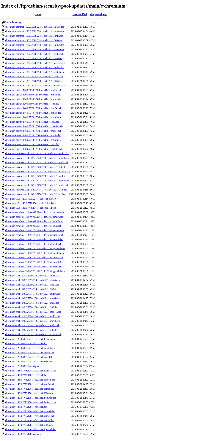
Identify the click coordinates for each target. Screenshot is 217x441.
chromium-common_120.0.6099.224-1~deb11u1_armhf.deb (34, 36)
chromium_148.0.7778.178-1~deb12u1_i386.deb (29, 393)
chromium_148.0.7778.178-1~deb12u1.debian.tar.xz (30, 370)
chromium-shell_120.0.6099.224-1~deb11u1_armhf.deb (32, 284)
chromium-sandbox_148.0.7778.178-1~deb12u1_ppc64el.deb (35, 248)
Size (92, 14)
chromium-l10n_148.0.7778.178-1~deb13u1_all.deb (30, 207)
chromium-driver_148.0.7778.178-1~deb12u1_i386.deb (32, 122)
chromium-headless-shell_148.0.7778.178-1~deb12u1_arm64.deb (37, 158)
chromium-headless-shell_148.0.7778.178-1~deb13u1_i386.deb (36, 189)
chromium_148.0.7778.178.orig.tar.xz (23, 434)
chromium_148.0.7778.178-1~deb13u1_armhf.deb (29, 420)
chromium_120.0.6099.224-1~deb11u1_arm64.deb (29, 352)
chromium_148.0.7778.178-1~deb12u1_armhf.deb (29, 388)
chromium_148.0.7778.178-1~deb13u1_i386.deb (29, 425)
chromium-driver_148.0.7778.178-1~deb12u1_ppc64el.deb (34, 126)
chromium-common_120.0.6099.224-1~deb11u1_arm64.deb (34, 31)
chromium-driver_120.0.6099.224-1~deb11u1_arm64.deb (33, 94)
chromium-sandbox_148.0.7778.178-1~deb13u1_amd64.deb (34, 253)
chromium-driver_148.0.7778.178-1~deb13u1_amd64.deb (33, 131)
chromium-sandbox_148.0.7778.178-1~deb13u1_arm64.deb (34, 257)
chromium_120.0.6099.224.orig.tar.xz (23, 366)
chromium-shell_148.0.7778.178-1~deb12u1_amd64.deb (32, 293)
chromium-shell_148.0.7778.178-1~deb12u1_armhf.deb (32, 302)
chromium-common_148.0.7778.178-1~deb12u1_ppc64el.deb (35, 63)
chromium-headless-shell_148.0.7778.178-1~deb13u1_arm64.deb (37, 180)
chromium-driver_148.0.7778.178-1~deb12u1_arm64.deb (33, 112)
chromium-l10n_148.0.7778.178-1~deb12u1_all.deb (30, 203)
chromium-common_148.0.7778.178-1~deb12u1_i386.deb (33, 58)
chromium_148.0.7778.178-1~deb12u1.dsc (26, 375)
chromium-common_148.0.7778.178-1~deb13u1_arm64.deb (34, 72)
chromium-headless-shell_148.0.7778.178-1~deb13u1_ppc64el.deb (37, 194)
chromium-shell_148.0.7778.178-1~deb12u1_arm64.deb (32, 298)
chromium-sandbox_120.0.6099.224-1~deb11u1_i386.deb (33, 226)
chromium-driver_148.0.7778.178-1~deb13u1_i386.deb (32, 144)
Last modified (79, 14)
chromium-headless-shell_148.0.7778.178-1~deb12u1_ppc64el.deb (37, 171)
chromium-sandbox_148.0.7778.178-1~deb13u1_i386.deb (33, 266)
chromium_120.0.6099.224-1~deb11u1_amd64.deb (30, 348)
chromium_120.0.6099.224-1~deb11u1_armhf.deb (29, 357)
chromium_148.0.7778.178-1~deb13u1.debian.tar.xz (30, 402)
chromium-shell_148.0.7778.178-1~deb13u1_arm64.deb (32, 321)
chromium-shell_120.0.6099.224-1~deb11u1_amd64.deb (32, 275)
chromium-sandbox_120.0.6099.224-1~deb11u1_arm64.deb (34, 217)
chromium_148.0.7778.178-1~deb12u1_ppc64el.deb (30, 398)
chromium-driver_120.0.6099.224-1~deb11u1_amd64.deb (33, 90)
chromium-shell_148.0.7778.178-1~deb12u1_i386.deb (31, 307)
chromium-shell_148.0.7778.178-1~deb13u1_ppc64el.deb (33, 334)
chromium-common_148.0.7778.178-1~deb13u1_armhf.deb (34, 76)
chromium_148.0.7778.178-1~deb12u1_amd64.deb (30, 379)
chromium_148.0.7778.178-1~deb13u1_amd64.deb (30, 411)
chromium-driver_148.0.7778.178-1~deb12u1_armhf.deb (33, 117)
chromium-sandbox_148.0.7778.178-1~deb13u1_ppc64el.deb (35, 271)
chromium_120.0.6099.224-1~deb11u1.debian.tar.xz (30, 339)
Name (38, 14)
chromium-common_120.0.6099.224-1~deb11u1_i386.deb (33, 40)
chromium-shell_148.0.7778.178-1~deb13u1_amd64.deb (32, 316)
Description (101, 14)
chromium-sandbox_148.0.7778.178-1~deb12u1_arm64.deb (34, 235)
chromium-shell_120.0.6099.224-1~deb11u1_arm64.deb (32, 280)
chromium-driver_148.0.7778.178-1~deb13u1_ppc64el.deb (34, 149)
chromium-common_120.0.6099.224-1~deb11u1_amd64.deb (34, 26)
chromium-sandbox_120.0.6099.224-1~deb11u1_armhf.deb (34, 221)
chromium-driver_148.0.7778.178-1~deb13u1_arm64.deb (33, 135)
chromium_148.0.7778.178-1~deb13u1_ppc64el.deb (30, 429)
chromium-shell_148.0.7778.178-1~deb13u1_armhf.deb (32, 325)
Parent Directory (13, 22)
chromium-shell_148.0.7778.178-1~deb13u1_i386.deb (31, 330)
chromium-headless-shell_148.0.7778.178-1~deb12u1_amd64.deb (37, 153)
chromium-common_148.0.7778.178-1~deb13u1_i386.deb (33, 81)
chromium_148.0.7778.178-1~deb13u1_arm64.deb (30, 416)
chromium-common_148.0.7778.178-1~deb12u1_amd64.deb (34, 45)
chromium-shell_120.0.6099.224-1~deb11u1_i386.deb (31, 289)
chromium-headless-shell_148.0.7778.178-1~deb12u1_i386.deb (36, 167)
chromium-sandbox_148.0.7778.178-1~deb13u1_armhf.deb (34, 262)
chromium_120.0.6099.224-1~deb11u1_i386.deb (29, 361)
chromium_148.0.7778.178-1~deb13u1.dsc (26, 407)
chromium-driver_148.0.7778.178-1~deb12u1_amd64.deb (33, 108)
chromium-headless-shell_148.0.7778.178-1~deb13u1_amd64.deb (37, 176)
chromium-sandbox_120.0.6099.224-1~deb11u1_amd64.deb (34, 212)
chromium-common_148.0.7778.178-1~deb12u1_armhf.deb (34, 54)
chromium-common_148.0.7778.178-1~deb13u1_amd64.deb (34, 67)
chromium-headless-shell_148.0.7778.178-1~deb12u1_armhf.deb (36, 162)
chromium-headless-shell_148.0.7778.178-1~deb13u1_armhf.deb (36, 185)
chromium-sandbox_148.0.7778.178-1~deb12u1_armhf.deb (34, 239)
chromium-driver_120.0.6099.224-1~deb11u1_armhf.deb (33, 99)
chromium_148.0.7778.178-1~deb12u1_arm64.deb (30, 384)
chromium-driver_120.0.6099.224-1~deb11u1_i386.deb (32, 103)
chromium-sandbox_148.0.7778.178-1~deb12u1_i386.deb (33, 244)
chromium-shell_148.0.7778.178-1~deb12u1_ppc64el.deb (33, 312)
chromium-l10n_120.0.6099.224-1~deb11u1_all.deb (30, 198)
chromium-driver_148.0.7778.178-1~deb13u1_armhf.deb (33, 140)
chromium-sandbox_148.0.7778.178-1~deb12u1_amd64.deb (34, 230)
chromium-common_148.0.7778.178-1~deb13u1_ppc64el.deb (35, 85)
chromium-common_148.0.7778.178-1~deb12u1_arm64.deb (34, 49)
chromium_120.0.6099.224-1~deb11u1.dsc (26, 343)
